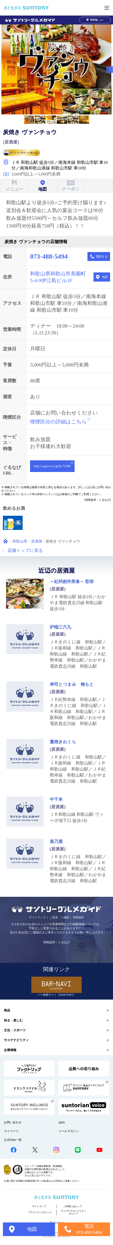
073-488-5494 (49, 256)
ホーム (5, 541)
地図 (105, 276)
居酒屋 (36, 541)
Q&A (62, 1122)
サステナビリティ (16, 1040)
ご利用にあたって (72, 1206)
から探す (95, 20)
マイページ (11, 1131)
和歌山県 (19, 541)
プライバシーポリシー (40, 1212)
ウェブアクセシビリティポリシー (73, 1212)
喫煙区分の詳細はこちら (58, 422)
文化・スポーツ (15, 1030)
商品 (7, 1010)
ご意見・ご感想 (59, 917)
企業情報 (10, 1050)
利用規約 (78, 917)
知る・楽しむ (13, 1020)
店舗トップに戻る (25, 550)
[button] (109, 69)
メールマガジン (69, 1131)
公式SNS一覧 (13, 1139)
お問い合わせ (12, 1122)
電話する (102, 256)
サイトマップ (37, 917)
